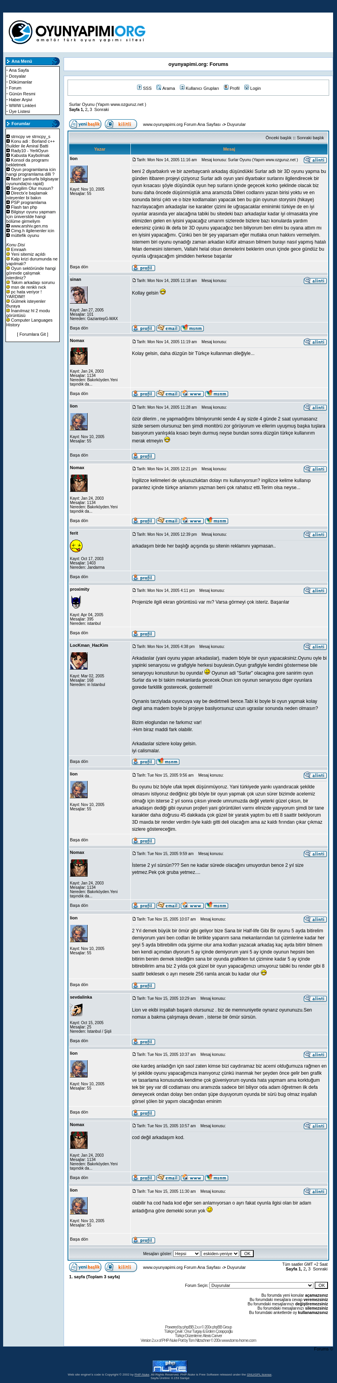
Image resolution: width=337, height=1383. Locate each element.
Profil (232, 88)
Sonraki (101, 109)
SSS (144, 88)
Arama (165, 88)
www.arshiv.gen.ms (29, 226)
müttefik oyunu (25, 235)
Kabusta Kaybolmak (30, 155)
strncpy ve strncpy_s (30, 136)
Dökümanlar (20, 82)
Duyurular (236, 124)
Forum (15, 88)
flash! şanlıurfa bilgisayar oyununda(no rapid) (32, 181)
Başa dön (79, 266)
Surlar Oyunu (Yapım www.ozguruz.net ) (107, 104)
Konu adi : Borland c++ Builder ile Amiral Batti (30, 143)
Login (252, 88)
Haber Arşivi (20, 99)
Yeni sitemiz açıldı (28, 254)
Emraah (18, 249)
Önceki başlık (278, 137)
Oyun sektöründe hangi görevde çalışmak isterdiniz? (31, 273)
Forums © (323, 1349)
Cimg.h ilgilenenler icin (32, 230)
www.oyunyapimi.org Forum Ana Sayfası (181, 124)
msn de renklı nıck (28, 287)
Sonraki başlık (310, 137)
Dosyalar (17, 76)
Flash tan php (24, 207)
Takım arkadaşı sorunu (33, 282)
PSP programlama (28, 202)
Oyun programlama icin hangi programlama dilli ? (31, 172)
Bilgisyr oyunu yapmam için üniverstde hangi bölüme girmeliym (31, 216)
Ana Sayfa (19, 70)
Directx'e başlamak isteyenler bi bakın (27, 195)
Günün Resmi (22, 93)
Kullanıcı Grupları (199, 88)
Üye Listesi (19, 111)
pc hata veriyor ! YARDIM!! (24, 294)
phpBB (188, 1327)
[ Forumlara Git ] (32, 334)
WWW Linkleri (22, 105)
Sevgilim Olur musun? (32, 188)
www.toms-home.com (239, 1340)
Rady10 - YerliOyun (29, 150)
